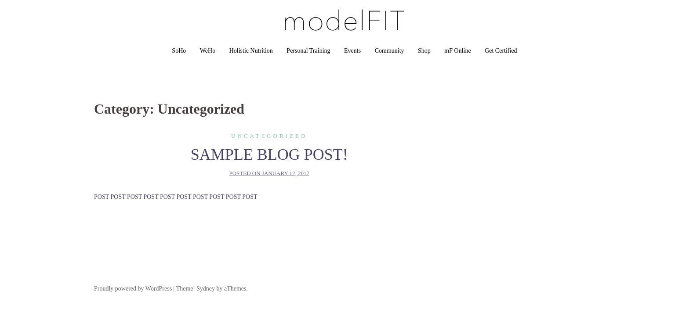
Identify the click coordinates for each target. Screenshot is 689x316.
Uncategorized (269, 136)
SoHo (179, 50)
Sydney (205, 288)
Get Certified (501, 50)
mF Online (457, 50)
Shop (424, 50)
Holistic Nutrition (251, 50)
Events (352, 50)
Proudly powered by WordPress (133, 288)
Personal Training (308, 50)
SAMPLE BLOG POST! (269, 154)
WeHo (207, 50)
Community (389, 50)
